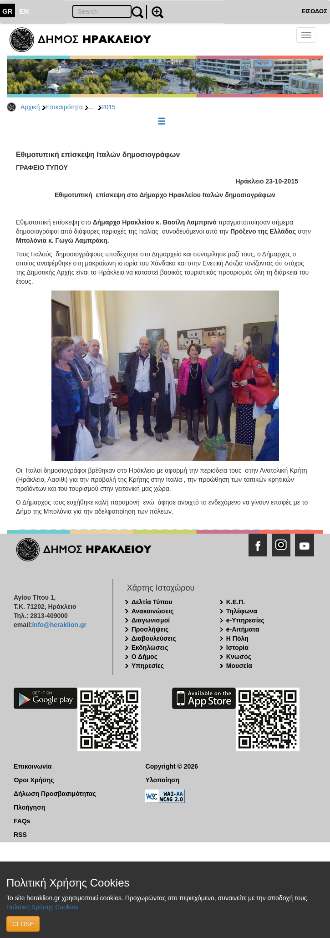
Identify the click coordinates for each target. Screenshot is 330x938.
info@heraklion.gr (59, 624)
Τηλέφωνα (241, 611)
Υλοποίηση (163, 780)
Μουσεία (239, 665)
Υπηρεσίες (148, 665)
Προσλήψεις (150, 629)
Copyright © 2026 (172, 766)
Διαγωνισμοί (151, 620)
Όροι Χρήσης (34, 780)
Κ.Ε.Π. (235, 602)
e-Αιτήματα (242, 629)
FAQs (22, 821)
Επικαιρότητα (64, 107)
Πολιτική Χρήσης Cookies (42, 907)
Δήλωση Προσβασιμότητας (55, 793)
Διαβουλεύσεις (154, 638)
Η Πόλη (237, 638)
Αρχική (30, 107)
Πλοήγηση (29, 807)
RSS (20, 834)
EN (24, 11)
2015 (109, 107)
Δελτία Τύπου (152, 602)
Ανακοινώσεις (153, 611)
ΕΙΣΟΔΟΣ (314, 11)
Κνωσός (238, 656)
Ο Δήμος (144, 656)
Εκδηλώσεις (150, 647)
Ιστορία (237, 647)
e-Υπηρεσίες (245, 620)
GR (7, 11)
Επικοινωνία (33, 766)
